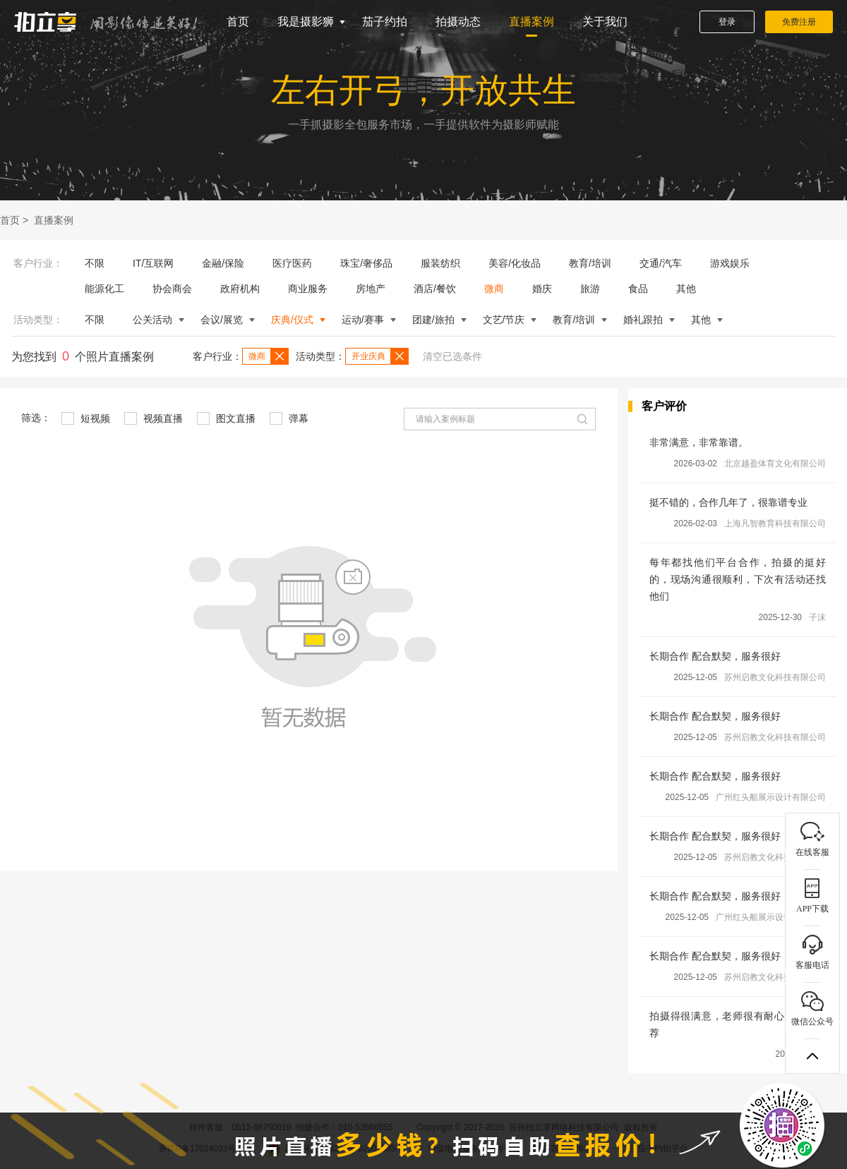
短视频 (85, 418)
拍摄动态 (458, 22)
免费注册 (799, 22)
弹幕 (289, 418)
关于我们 (604, 22)
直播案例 (531, 22)
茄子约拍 (384, 22)
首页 (238, 22)
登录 (727, 22)
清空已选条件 (452, 356)
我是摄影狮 (305, 22)
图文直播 (226, 418)
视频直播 (153, 418)
